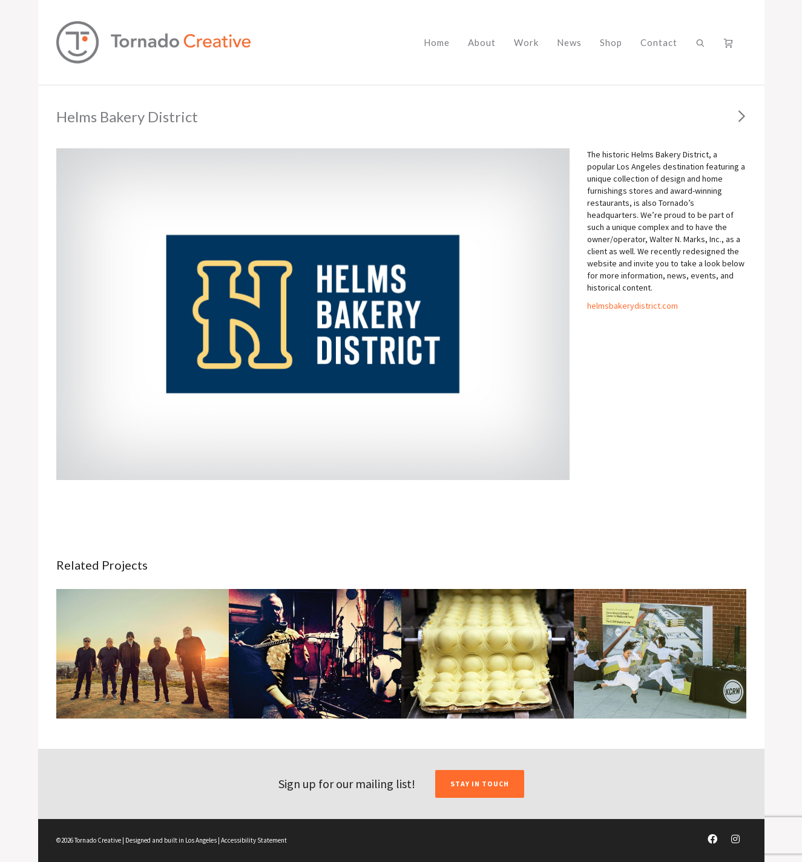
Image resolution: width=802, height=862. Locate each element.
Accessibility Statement (254, 840)
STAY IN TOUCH (479, 783)
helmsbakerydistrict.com (632, 305)
